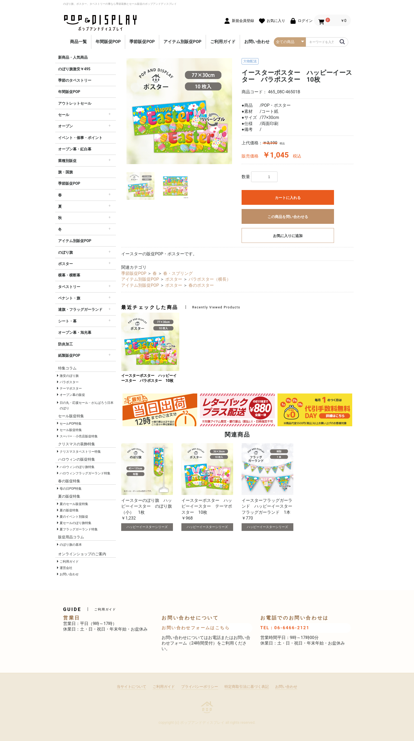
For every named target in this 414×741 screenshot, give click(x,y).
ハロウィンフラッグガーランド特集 (85, 473)
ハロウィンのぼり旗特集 (77, 467)
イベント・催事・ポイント (80, 138)
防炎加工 (65, 344)
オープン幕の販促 (72, 395)
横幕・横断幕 (69, 275)
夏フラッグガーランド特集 (79, 529)
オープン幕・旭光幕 (74, 332)
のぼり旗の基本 (71, 545)
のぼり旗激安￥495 (74, 69)
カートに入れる (288, 198)
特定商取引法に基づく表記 (246, 686)
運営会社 (66, 568)
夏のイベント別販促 (74, 516)
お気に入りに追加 (288, 236)
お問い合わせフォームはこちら (196, 627)
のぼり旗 (65, 252)
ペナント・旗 (69, 298)
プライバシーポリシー (199, 686)
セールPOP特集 (71, 423)
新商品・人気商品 (73, 57)
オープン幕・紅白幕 (74, 149)
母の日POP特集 (71, 488)
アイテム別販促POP (182, 41)
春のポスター (201, 285)
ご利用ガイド (223, 41)
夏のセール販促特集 (74, 504)
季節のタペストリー (74, 80)
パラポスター (69, 382)
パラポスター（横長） (210, 279)
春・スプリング (178, 273)
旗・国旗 (65, 172)
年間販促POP (108, 41)
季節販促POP (142, 41)
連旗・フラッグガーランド (80, 309)
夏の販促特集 (69, 510)
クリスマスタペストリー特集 (80, 451)
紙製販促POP (69, 355)
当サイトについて (131, 686)
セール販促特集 (71, 430)
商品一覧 (78, 41)
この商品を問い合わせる (287, 217)
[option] (179, 111)
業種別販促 (67, 161)
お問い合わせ (257, 41)
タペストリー (69, 287)
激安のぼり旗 (69, 376)
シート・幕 (67, 321)
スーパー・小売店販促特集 (79, 436)
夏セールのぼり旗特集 (75, 523)
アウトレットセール (74, 103)
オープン (65, 126)
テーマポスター (71, 388)
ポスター (65, 264)
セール (63, 115)
